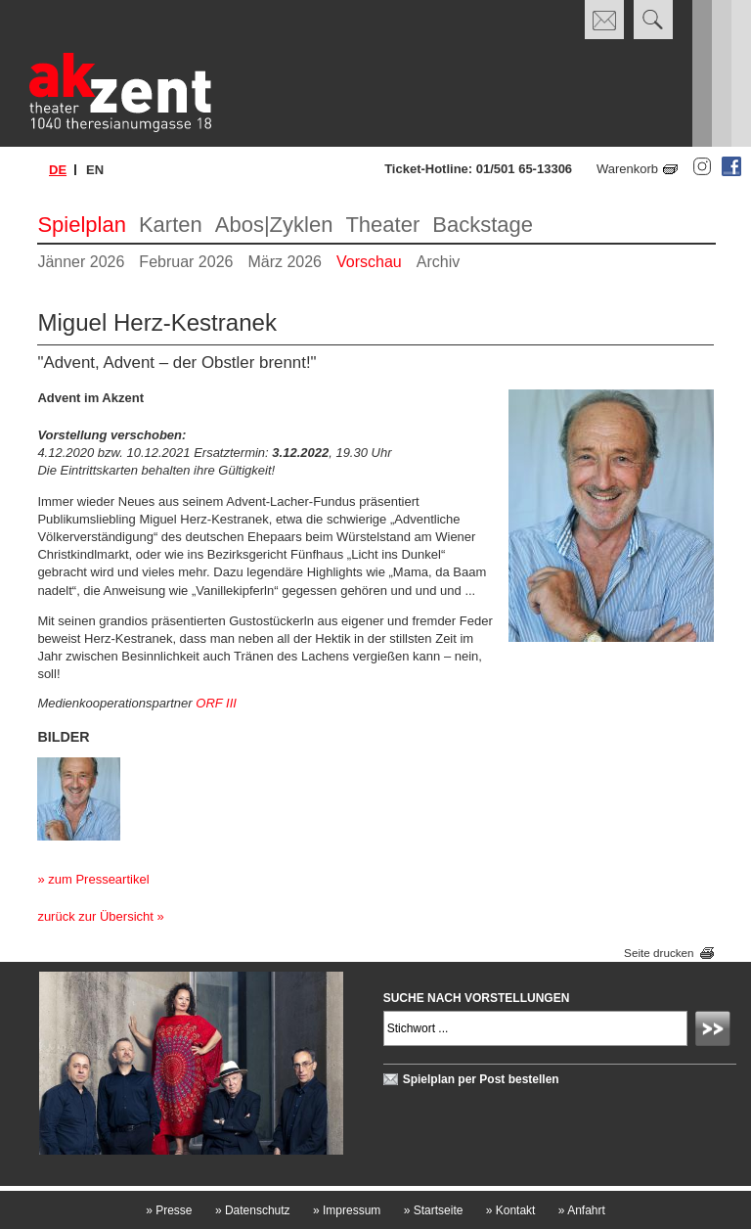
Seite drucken (658, 952)
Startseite (434, 1210)
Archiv (438, 261)
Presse (169, 1210)
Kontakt (511, 1210)
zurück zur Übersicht (95, 916)
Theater (382, 224)
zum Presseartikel (98, 879)
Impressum (346, 1210)
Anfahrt (581, 1210)
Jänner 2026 (80, 261)
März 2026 (284, 261)
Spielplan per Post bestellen (481, 1079)
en (95, 169)
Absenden (715, 1031)
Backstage (482, 224)
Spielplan (81, 224)
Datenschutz (252, 1210)
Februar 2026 (186, 261)
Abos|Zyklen (274, 224)
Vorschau (369, 261)
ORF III (216, 703)
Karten (170, 224)
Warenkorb (627, 168)
